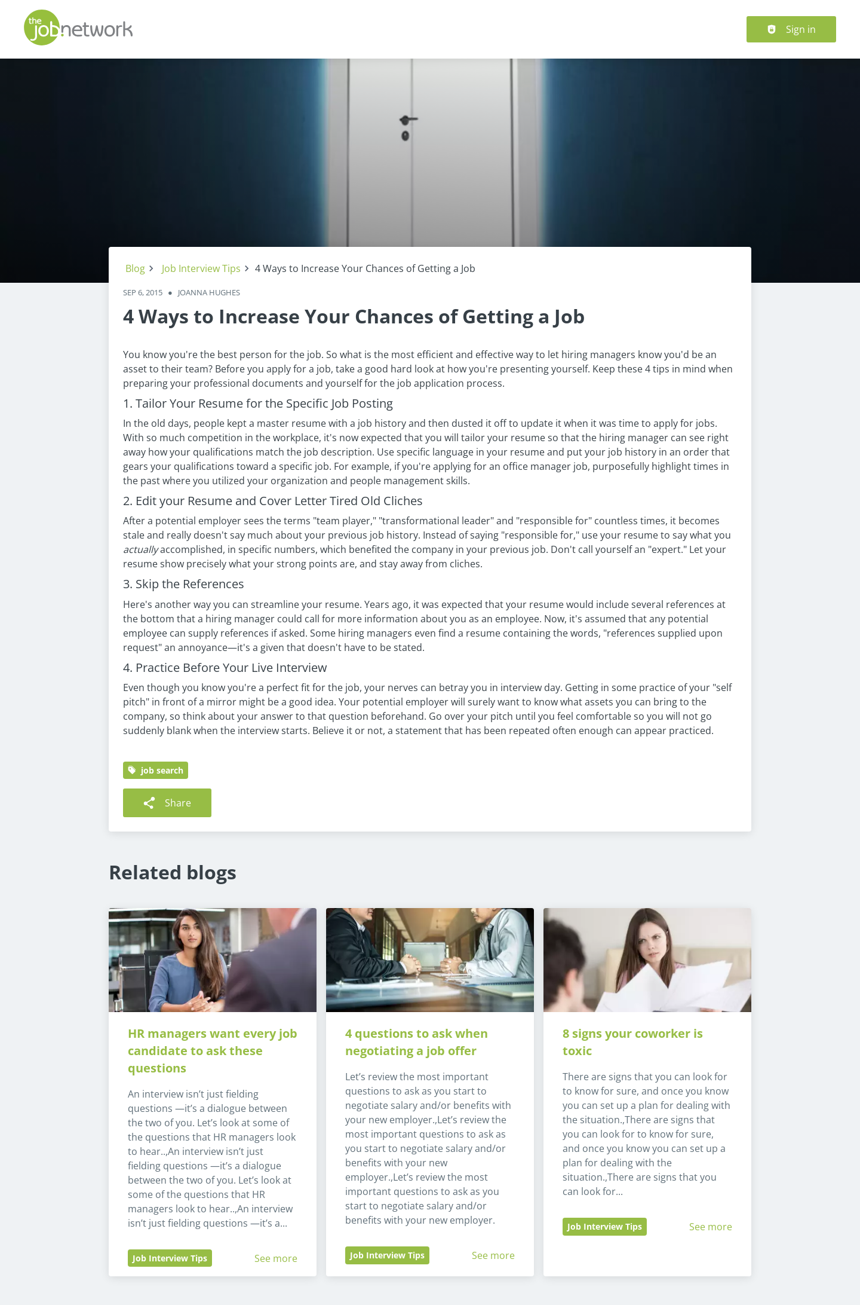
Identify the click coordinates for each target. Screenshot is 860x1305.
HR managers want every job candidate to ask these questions (214, 1050)
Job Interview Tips (201, 268)
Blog (135, 268)
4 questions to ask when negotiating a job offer (418, 1042)
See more (275, 1258)
